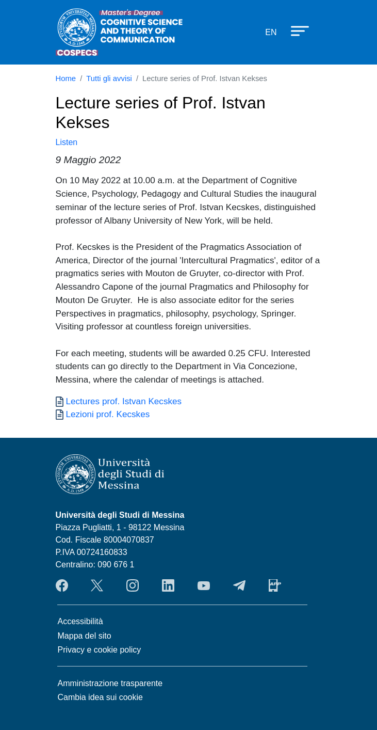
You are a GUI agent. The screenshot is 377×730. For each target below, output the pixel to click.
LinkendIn (168, 585)
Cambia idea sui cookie (100, 697)
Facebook (62, 585)
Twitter (97, 585)
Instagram (132, 585)
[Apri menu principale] (295, 30)
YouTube (204, 585)
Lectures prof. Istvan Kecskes (124, 401)
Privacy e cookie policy (99, 649)
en (270, 32)
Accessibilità (80, 621)
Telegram (239, 585)
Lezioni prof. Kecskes (108, 414)
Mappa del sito (84, 635)
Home (66, 78)
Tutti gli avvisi (109, 78)
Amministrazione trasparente (110, 683)
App (275, 585)
